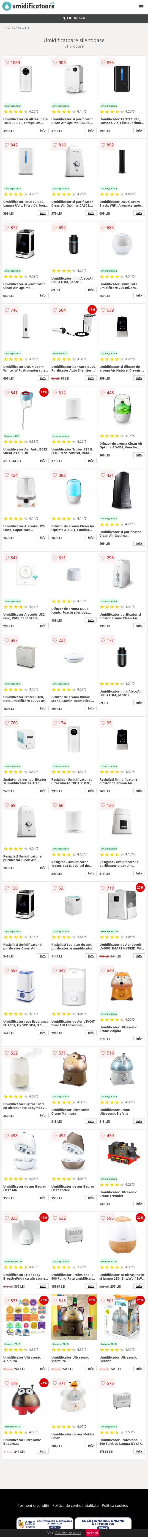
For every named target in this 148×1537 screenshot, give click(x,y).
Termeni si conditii (33, 1505)
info (43, 130)
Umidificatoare (18, 27)
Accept (92, 1532)
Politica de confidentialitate (75, 1505)
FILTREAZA (74, 18)
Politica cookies (115, 1505)
